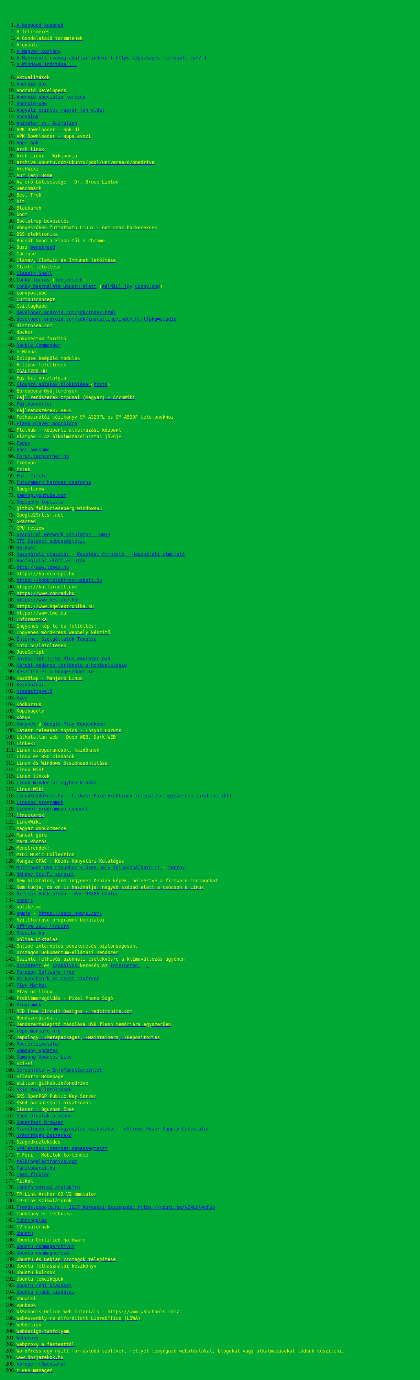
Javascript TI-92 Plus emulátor (59, 658)
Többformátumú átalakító (48, 1187)
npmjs (23, 913)
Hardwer (26, 547)
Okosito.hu (30, 933)
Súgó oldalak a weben (43, 1115)
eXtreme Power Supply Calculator (167, 1128)
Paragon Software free (45, 972)
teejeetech (68, 280)
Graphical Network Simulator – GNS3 (63, 534)
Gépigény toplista (39, 502)
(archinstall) (214, 795)
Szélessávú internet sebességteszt (62, 1148)
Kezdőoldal (30, 684)
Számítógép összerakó (43, 1135)
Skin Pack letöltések (43, 1089)
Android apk (31, 84)
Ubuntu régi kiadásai (43, 1285)
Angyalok (27, 116)
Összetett (30, 965)
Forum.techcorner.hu (42, 456)
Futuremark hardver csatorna (53, 482)
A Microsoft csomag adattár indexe (63, 57)
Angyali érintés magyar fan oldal (60, 110)
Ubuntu (24, 1233)
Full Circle (31, 475)
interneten (125, 965)
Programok (28, 1004)
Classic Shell (34, 273)
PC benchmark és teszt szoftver (57, 978)
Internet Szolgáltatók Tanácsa (56, 639)
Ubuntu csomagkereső (42, 1253)
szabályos (66, 965)
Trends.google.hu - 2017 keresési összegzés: (77, 1207)
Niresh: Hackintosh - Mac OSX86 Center (67, 893)
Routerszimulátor (38, 1044)
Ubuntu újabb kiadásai (45, 1292)
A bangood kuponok (39, 25)
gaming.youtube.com (41, 495)
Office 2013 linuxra (42, 926)
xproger (26, 1364)
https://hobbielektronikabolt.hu (59, 580)
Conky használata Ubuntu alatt (56, 286)
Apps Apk (27, 142)
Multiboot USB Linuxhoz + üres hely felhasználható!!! (89, 867)
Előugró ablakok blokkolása (53, 384)
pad (106, 658)
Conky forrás (32, 280)
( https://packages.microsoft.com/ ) (158, 57)
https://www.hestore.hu (46, 600)
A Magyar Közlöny (38, 51)
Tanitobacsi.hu (35, 1168)
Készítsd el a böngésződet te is (59, 671)
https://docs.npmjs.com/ (70, 913)
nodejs (24, 900)
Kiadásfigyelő (34, 691)
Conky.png (147, 286)
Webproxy (27, 1337)
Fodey (23, 443)
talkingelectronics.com (46, 1161)
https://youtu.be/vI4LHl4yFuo (176, 1207)
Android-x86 (31, 103)
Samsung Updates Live (43, 1057)
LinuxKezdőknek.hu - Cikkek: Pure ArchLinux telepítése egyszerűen (104, 795)
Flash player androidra (46, 423)
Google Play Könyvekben (74, 724)
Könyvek (26, 724)
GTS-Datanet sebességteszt (51, 541)
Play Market (31, 985)
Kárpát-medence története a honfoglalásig (71, 665)
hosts (101, 384)
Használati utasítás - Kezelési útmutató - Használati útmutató (100, 554)
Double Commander (38, 345)
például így (117, 286)
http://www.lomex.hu (42, 567)
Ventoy (176, 867)
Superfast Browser (39, 1122)
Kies (21, 697)
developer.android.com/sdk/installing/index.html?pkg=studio (96, 319)
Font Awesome (32, 449)
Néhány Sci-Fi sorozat (45, 874)
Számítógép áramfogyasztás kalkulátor (66, 1128)
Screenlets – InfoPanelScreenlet (59, 1070)
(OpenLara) (52, 1364)
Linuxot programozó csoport (52, 809)
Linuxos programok (39, 802)
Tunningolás (31, 1220)
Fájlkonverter (34, 404)
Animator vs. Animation (46, 123)
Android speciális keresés (51, 97)
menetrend (42, 247)
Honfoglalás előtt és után (51, 560)
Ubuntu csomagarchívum (45, 1246)
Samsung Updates (37, 1050)
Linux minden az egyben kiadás (56, 782)
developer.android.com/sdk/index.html (66, 312)
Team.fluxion (32, 1174)
